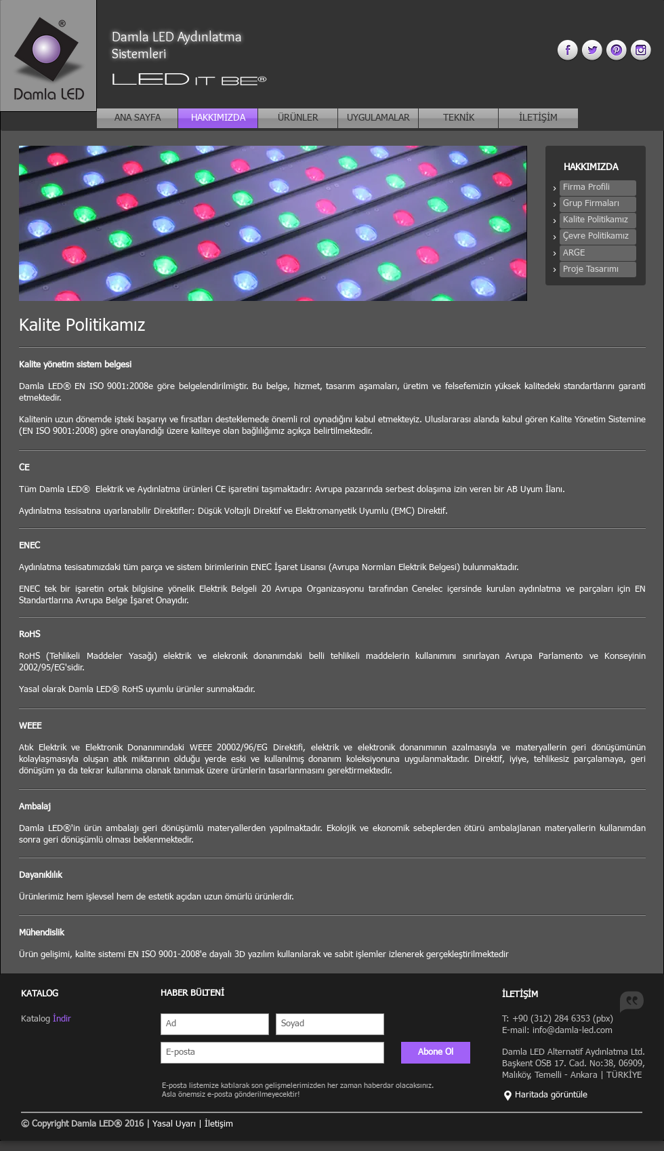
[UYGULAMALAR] (378, 118)
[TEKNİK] (458, 118)
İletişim (219, 1124)
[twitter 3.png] (592, 50)
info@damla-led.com (573, 1030)
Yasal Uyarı (175, 1124)
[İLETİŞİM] (538, 118)
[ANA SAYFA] (137, 118)
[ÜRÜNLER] (297, 118)
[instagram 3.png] (640, 50)
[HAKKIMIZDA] (217, 118)
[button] (598, 188)
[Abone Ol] (435, 1053)
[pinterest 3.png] (616, 50)
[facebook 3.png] (567, 50)
